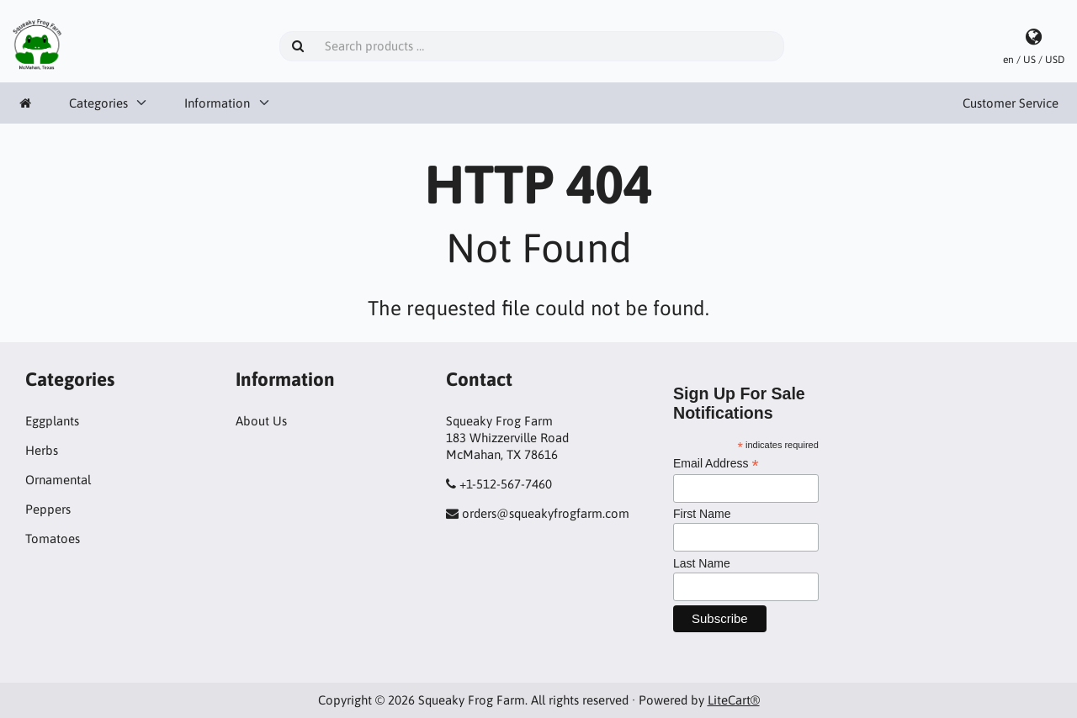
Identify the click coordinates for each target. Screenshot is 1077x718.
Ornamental (58, 480)
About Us (261, 421)
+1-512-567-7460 (505, 484)
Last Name (701, 563)
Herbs (41, 450)
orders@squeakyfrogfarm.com (545, 513)
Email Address (716, 464)
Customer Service (1010, 103)
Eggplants (52, 421)
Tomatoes (52, 538)
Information (217, 103)
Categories (98, 103)
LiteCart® (734, 700)
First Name (701, 513)
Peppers (48, 509)
